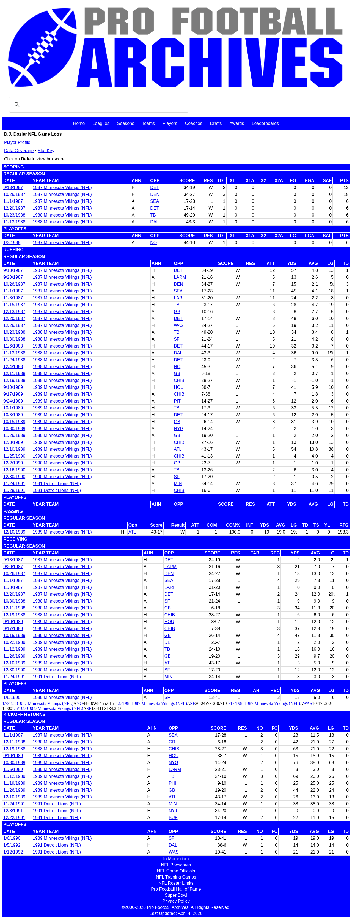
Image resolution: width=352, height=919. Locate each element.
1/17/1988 (235, 703)
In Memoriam (176, 859)
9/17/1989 (13, 394)
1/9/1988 (123, 703)
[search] (98, 104)
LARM (180, 277)
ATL (178, 449)
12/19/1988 (14, 380)
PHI (172, 783)
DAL (154, 222)
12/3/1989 (13, 442)
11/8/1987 (13, 298)
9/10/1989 (13, 387)
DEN (155, 194)
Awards (236, 123)
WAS (179, 325)
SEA (154, 201)
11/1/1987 (13, 201)
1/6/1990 (11, 697)
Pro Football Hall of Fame (176, 889)
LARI (179, 298)
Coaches (193, 123)
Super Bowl (176, 895)
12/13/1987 (14, 311)
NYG (178, 428)
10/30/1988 (14, 339)
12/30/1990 (14, 476)
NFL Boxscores (176, 865)
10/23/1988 (14, 215)
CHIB (179, 380)
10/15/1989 (14, 421)
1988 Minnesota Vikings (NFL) (62, 215)
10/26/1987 (14, 194)
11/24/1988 (14, 359)
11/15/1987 (14, 304)
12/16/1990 (14, 469)
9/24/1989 (13, 401)
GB (177, 311)
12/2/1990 (13, 463)
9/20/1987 (13, 277)
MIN (178, 483)
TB (153, 215)
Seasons (125, 123)
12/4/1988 (13, 366)
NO (153, 242)
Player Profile (17, 142)
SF (176, 339)
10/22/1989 (14, 642)
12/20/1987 (14, 208)
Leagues (100, 123)
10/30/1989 (14, 428)
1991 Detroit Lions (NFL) (57, 483)
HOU (179, 387)
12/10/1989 (14, 449)
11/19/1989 (14, 783)
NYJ (173, 810)
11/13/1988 (14, 222)
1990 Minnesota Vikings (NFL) (62, 456)
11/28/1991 (14, 490)
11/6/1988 (13, 346)
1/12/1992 (13, 852)
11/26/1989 (14, 435)
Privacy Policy (176, 901)
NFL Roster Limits (175, 883)
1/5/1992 (11, 845)
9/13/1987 (13, 187)
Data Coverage (19, 150)
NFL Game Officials (176, 871)
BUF (173, 817)
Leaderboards (265, 123)
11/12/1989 (14, 649)
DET (154, 187)
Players (170, 123)
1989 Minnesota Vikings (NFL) (62, 387)
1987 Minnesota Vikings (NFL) (62, 187)
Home (79, 123)
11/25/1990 (14, 456)
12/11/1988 (14, 373)
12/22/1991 (14, 817)
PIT (177, 401)
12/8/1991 (13, 810)
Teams (148, 123)
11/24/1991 (14, 483)
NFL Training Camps (176, 877)
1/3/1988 (11, 242)
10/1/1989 (13, 408)
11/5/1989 (13, 769)
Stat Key (46, 150)
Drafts (216, 123)
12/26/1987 (14, 325)
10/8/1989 (13, 414)
